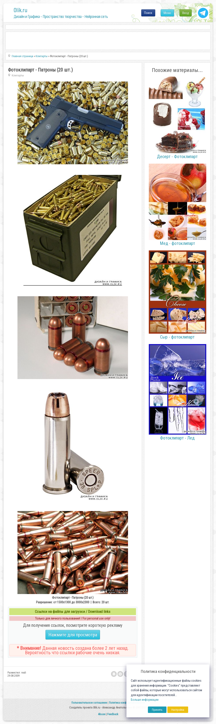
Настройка (177, 709)
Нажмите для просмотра (72, 634)
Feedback (112, 714)
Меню (167, 13)
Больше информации (145, 700)
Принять (157, 709)
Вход (185, 13)
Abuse (101, 714)
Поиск (148, 13)
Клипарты (18, 75)
